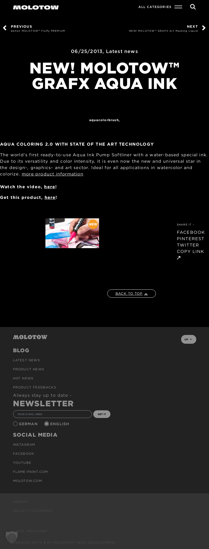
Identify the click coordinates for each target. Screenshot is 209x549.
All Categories (155, 7)
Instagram (24, 444)
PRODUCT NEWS (28, 369)
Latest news (122, 51)
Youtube (22, 463)
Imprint (20, 502)
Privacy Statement (33, 511)
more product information (52, 174)
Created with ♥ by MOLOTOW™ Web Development (64, 542)
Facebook (24, 454)
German (29, 424)
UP (188, 339)
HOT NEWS (23, 378)
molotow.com (27, 481)
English (60, 424)
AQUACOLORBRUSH (104, 120)
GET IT (102, 414)
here (49, 186)
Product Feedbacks (34, 387)
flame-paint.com (30, 472)
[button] (11, 537)
